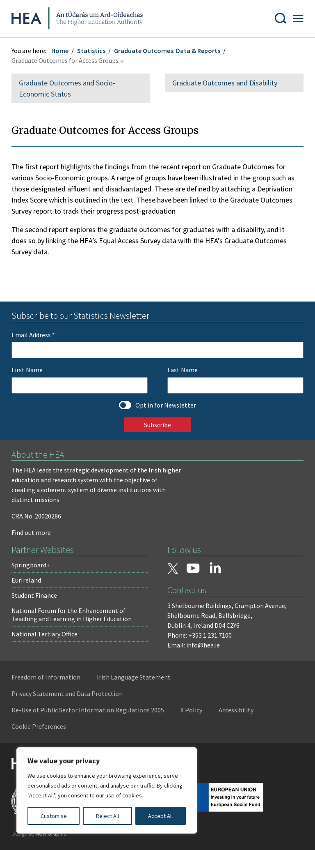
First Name (27, 371)
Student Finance (35, 597)
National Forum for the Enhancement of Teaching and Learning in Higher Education (72, 616)
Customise (54, 816)
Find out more (32, 534)
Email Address (34, 336)
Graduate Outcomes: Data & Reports (168, 52)
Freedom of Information (46, 679)
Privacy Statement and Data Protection (67, 695)
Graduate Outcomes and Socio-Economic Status (68, 90)
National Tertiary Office (45, 635)
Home (60, 52)
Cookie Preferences (39, 728)
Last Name (182, 371)
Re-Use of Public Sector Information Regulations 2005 (88, 711)
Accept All (160, 816)
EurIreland (27, 582)
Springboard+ (31, 566)
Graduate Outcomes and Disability (224, 84)
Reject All (107, 816)
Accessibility (236, 711)
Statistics (92, 52)
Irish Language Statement (134, 679)
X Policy (192, 711)
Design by (39, 835)
